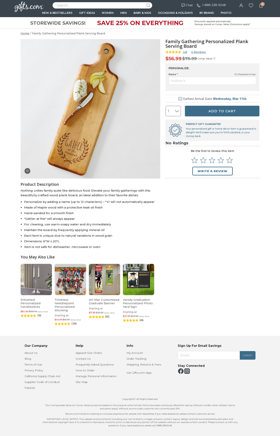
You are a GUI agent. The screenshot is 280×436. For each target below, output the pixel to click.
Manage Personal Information (96, 376)
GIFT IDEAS (87, 13)
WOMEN (108, 13)
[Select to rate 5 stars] (230, 160)
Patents (29, 388)
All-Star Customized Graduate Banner (104, 301)
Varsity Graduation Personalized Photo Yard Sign (138, 303)
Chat (187, 5)
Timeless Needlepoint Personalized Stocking (65, 305)
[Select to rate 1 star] (195, 160)
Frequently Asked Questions (95, 364)
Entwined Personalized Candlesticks (31, 303)
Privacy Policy (33, 370)
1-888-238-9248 (214, 5)
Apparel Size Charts (89, 353)
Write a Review (213, 171)
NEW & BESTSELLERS (57, 13)
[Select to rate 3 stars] (212, 160)
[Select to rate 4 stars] (221, 160)
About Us (30, 353)
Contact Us (83, 358)
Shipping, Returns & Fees (144, 364)
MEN (123, 13)
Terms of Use (33, 364)
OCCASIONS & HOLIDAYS (175, 13)
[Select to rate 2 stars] (203, 160)
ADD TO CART (222, 111)
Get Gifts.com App (139, 372)
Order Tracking (136, 358)
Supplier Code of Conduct (42, 382)
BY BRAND (207, 13)
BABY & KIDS (142, 13)
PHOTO (226, 13)
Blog (27, 358)
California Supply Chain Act (42, 376)
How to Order (85, 370)
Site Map (82, 382)
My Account (135, 353)
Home (25, 33)
